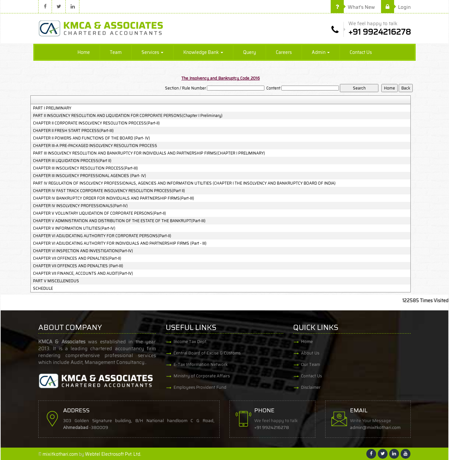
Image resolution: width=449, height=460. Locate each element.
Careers (284, 52)
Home (83, 52)
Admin (321, 52)
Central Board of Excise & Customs (207, 353)
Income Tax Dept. (190, 341)
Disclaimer (311, 387)
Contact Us (361, 52)
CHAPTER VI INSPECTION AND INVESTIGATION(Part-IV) (83, 251)
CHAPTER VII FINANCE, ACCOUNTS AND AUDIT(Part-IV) (83, 273)
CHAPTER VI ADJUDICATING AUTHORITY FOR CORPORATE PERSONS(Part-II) (102, 235)
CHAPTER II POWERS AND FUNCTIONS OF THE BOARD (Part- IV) (91, 138)
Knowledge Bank (203, 52)
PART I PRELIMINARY (52, 108)
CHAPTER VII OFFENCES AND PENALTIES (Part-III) (78, 266)
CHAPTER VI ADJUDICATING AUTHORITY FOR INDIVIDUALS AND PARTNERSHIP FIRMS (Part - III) (120, 243)
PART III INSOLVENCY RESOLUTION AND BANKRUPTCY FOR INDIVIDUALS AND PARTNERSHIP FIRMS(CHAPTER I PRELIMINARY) (149, 153)
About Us (310, 353)
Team (116, 52)
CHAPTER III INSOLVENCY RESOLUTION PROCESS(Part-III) (85, 168)
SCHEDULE (43, 288)
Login (396, 7)
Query (249, 52)
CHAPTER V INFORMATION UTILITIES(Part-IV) (74, 228)
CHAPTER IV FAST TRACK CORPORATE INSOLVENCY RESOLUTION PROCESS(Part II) (109, 190)
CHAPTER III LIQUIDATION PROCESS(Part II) (72, 160)
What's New (353, 7)
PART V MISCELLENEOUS (56, 281)
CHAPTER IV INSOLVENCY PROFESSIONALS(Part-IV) (80, 205)
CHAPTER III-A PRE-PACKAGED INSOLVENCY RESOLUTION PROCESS (95, 145)
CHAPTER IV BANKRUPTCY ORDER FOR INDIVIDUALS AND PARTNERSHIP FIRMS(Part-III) (113, 198)
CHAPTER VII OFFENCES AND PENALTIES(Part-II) (77, 258)
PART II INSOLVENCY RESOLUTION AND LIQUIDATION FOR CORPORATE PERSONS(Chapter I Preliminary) (128, 115)
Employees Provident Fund (200, 387)
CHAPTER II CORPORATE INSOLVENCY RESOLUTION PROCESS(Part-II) (96, 123)
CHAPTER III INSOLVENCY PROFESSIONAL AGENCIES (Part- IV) (89, 175)
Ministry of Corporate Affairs (202, 375)
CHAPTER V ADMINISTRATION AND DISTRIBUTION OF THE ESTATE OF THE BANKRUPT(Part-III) (119, 220)
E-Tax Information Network (201, 364)
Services (152, 52)
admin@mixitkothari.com (375, 427)
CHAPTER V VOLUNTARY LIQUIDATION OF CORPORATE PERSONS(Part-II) (99, 213)
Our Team (310, 364)
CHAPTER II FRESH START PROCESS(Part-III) (73, 130)
